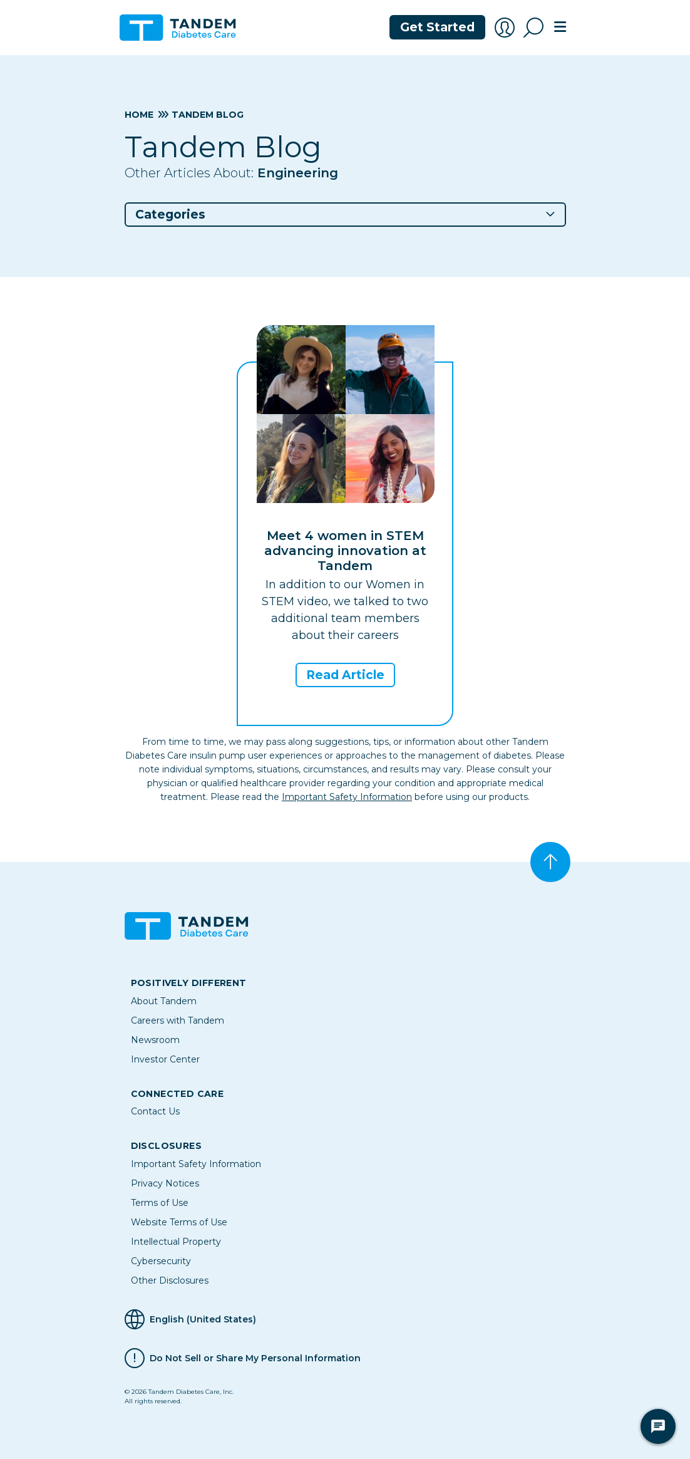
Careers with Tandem (177, 1020)
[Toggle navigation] (559, 27)
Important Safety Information (347, 796)
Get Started (437, 27)
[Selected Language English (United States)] (345, 1319)
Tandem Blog (208, 114)
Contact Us (155, 1111)
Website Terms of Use (179, 1222)
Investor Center (165, 1059)
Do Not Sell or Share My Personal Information (255, 1358)
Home (139, 114)
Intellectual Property (176, 1241)
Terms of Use (159, 1202)
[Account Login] (505, 28)
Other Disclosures (170, 1280)
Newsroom (155, 1040)
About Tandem (164, 1001)
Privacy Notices (165, 1183)
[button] (345, 214)
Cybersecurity (161, 1261)
